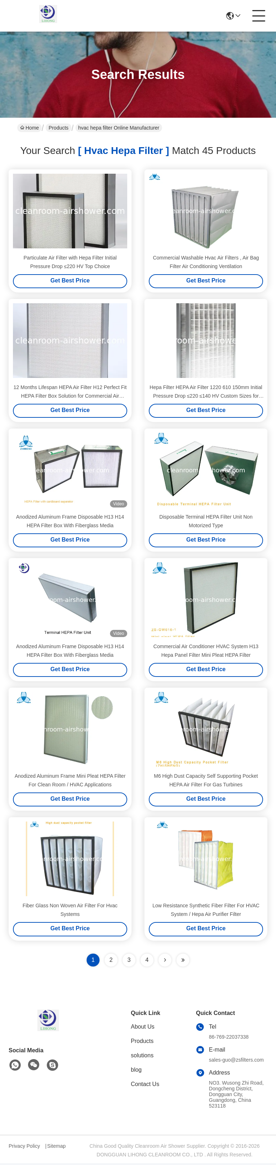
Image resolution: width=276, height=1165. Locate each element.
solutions (142, 1057)
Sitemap (56, 1148)
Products (58, 128)
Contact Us (145, 1086)
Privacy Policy (24, 1148)
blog (136, 1071)
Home (29, 128)
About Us (143, 1028)
